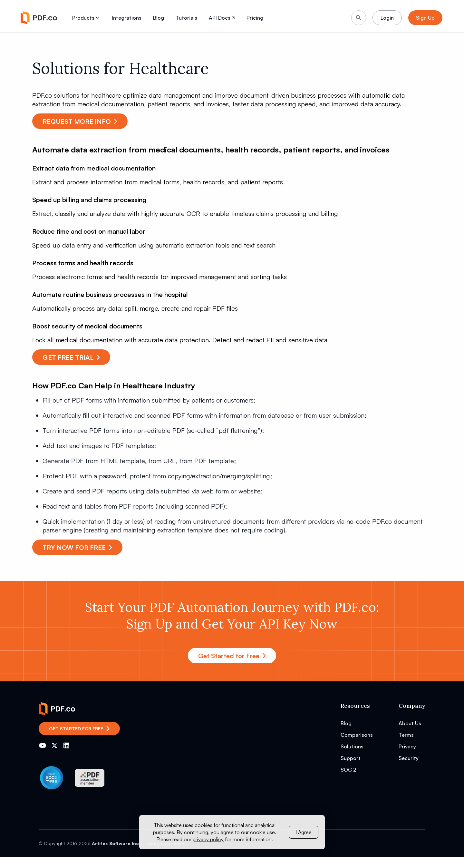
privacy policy (208, 839)
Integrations (126, 18)
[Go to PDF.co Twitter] (54, 745)
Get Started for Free (232, 656)
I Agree (303, 832)
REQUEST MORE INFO (80, 121)
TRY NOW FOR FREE (77, 547)
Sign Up (425, 18)
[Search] (358, 17)
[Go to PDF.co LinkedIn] (66, 745)
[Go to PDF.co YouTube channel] (42, 745)
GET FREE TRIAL (71, 357)
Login (387, 18)
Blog (158, 18)
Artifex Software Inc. (116, 843)
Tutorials (186, 18)
